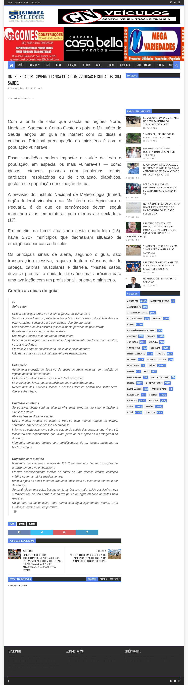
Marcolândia (134, 377)
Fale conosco (36, 2)
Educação (72, 65)
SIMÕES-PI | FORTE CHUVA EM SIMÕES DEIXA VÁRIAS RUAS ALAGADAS (160, 249)
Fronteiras (133, 366)
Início (10, 2)
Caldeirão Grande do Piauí (141, 330)
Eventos (131, 360)
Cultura (153, 342)
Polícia (160, 65)
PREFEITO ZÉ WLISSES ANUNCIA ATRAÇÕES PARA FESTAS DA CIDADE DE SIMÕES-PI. (160, 265)
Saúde (99, 65)
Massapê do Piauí (160, 377)
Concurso (125, 65)
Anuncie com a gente (22, 2)
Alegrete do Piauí (160, 301)
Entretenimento (143, 65)
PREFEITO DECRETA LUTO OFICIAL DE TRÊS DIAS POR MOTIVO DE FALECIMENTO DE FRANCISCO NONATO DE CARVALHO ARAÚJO (151, 230)
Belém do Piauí (135, 319)
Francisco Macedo (157, 360)
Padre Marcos (134, 389)
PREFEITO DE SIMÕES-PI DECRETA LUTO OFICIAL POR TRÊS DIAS (159, 151)
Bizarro (157, 319)
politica (150, 412)
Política (86, 65)
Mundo (172, 65)
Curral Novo (133, 348)
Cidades (33, 65)
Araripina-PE (134, 307)
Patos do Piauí (159, 389)
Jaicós (130, 371)
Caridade (132, 336)
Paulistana (133, 395)
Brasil (58, 65)
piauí (130, 412)
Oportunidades (154, 383)
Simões (20, 65)
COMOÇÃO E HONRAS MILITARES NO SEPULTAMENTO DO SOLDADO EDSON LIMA (161, 121)
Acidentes (132, 301)
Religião (154, 401)
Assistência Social (137, 313)
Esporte (111, 65)
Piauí (47, 65)
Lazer (147, 371)
